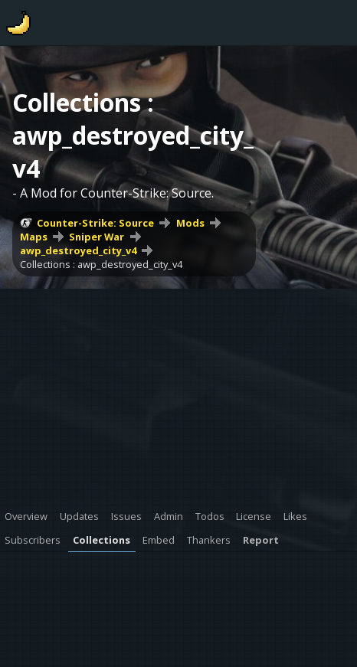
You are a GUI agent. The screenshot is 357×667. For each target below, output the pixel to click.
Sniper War (96, 237)
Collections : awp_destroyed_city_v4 (101, 264)
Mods (190, 223)
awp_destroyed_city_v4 (78, 250)
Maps (33, 237)
